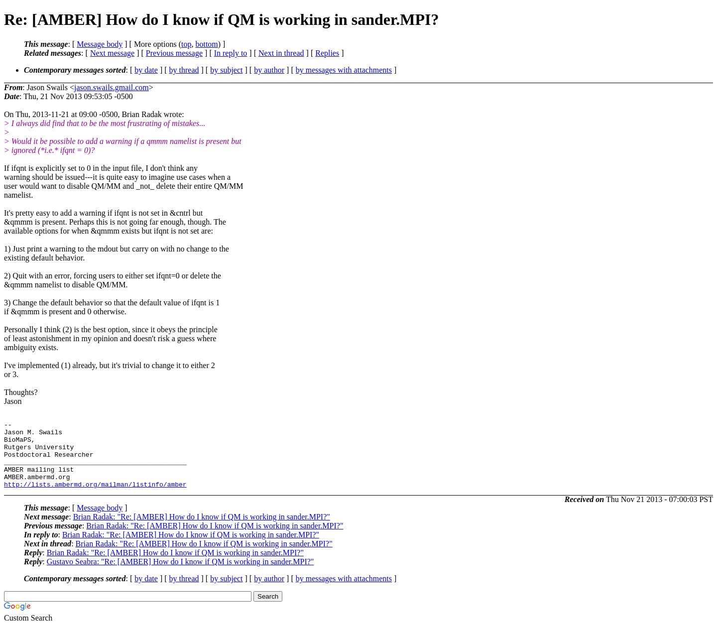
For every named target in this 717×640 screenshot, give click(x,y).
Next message (112, 53)
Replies (327, 53)
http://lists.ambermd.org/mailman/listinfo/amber (95, 497)
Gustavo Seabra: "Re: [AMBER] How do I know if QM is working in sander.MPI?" (180, 575)
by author (269, 70)
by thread (184, 70)
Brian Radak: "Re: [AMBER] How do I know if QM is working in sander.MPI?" (201, 530)
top (186, 44)
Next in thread (281, 53)
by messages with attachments (344, 70)
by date (146, 70)
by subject (226, 70)
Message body (99, 44)
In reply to (230, 53)
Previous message (174, 53)
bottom (206, 44)
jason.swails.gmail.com (111, 87)
